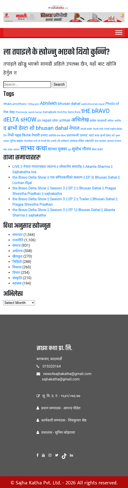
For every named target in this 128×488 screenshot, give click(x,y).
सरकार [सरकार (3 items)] (16, 149)
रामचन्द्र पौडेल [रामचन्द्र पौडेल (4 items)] (77, 141)
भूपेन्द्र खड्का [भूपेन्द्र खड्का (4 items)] (16, 141)
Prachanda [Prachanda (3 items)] (21, 112)
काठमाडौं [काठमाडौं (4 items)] (101, 120)
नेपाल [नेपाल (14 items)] (74, 128)
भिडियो (17, 262)
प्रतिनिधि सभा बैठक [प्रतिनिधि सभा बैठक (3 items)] (57, 135)
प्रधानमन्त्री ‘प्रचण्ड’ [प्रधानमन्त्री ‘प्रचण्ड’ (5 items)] (77, 135)
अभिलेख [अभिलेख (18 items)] (80, 119)
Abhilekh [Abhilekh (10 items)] (48, 103)
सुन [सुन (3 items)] (69, 149)
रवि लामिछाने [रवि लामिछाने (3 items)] (63, 141)
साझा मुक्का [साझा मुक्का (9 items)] (57, 149)
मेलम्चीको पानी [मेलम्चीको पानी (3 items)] (30, 141)
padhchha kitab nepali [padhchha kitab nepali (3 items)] (93, 104)
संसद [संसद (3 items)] (10, 149)
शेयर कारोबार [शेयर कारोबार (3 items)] (100, 141)
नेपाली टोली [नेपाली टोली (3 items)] (98, 129)
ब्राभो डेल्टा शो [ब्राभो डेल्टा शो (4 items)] (107, 135)
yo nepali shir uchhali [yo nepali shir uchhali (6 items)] (53, 120)
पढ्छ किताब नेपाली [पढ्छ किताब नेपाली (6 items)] (27, 135)
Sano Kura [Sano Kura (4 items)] (73, 112)
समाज (16, 245)
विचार (16, 272)
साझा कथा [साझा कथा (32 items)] (33, 148)
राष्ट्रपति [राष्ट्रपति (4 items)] (89, 141)
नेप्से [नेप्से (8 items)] (10, 135)
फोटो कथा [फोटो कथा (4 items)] (94, 135)
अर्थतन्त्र (17, 251)
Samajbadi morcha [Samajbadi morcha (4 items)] (54, 112)
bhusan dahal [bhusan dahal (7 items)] (69, 103)
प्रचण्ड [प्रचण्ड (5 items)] (44, 135)
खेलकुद (17, 256)
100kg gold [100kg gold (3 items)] (33, 104)
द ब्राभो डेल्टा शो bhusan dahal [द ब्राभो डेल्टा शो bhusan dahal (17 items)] (35, 128)
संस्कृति (17, 278)
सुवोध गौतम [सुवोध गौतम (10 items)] (81, 149)
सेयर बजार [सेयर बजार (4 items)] (97, 149)
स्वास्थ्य (17, 283)
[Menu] (118, 32)
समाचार (17, 234)
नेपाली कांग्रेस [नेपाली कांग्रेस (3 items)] (86, 129)
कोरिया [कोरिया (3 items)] (110, 120)
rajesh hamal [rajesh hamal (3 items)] (35, 112)
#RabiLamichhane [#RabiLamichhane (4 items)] (14, 104)
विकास (16, 267)
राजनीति (17, 240)
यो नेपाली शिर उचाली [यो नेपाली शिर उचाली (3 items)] (47, 141)
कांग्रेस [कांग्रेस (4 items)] (93, 120)
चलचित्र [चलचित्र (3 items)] (117, 120)
